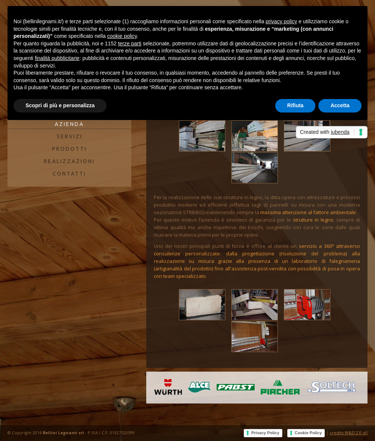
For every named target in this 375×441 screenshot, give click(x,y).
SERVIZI (69, 137)
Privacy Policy (265, 432)
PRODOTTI (69, 149)
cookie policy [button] (122, 36)
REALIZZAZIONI (69, 161)
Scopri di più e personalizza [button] (60, 105)
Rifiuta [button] (295, 105)
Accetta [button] (340, 105)
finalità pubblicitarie (57, 58)
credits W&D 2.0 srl (349, 432)
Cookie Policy (308, 432)
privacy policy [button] (281, 21)
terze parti (129, 43)
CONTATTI (69, 174)
